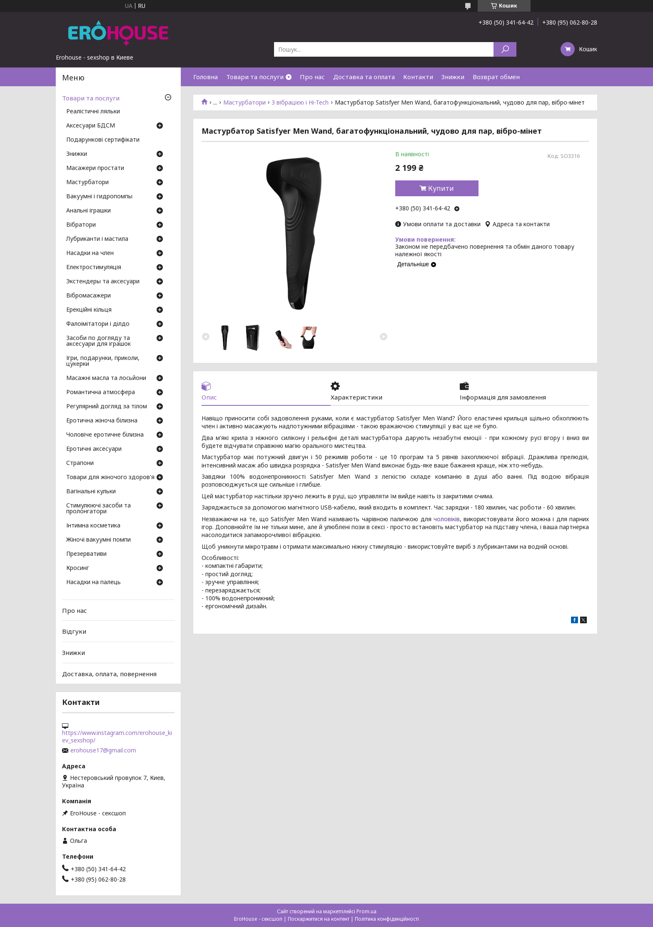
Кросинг (77, 568)
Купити (441, 188)
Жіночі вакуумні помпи (98, 540)
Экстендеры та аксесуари (103, 281)
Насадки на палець (93, 582)
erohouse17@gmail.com (103, 750)
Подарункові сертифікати (103, 140)
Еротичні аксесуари (94, 449)
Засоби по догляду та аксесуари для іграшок (98, 341)
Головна (205, 76)
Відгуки (74, 631)
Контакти (418, 76)
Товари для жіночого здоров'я (110, 477)
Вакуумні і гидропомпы (99, 196)
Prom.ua (366, 911)
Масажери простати (95, 168)
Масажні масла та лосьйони (106, 378)
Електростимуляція (93, 267)
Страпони (80, 463)
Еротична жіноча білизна (101, 420)
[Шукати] (504, 49)
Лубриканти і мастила (97, 239)
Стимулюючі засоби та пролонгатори (98, 508)
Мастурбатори (244, 102)
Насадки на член (90, 253)
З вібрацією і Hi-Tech (300, 102)
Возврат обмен (496, 76)
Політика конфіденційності (387, 918)
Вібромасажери (88, 295)
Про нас (312, 76)
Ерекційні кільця (89, 310)
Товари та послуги (255, 76)
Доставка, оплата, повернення (109, 673)
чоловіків (447, 519)
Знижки (452, 76)
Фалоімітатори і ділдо (98, 324)
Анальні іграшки (88, 210)
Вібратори (81, 225)
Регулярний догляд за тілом (106, 406)
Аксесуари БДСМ (90, 125)
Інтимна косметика (93, 525)
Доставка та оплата (364, 76)
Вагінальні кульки (91, 491)
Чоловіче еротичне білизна (105, 435)
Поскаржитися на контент (318, 918)
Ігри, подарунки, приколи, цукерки (103, 361)
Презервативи (86, 554)
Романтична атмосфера (100, 392)
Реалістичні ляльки (93, 111)
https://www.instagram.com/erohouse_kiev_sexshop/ (117, 736)
